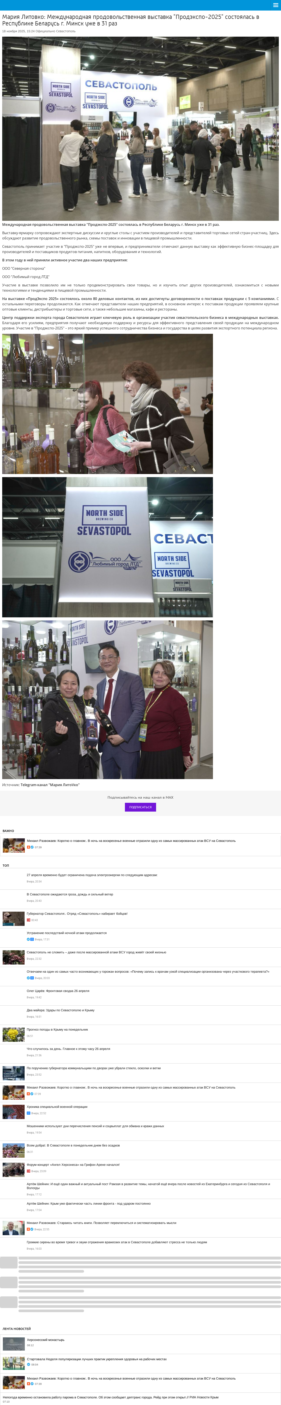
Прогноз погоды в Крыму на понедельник (57, 1029)
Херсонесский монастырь (46, 1340)
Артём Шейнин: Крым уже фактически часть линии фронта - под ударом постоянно (89, 1203)
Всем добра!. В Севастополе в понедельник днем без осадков (73, 1145)
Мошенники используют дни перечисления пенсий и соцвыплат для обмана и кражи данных (95, 1126)
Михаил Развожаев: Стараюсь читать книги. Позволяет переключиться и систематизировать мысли (101, 1223)
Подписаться (140, 807)
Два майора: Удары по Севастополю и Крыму (60, 1010)
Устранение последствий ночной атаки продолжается (67, 933)
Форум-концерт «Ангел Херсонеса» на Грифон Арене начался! (73, 1164)
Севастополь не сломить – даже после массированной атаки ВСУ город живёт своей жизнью (96, 952)
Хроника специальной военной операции (57, 1107)
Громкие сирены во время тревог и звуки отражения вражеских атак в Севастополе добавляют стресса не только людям (117, 1242)
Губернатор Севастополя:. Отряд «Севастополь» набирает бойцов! (77, 913)
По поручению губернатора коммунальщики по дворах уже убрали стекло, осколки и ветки (94, 1068)
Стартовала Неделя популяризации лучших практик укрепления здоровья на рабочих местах (97, 1359)
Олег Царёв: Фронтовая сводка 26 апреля (58, 991)
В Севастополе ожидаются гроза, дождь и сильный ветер (70, 894)
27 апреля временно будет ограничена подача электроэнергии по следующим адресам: (92, 875)
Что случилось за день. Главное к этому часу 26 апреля (68, 1049)
